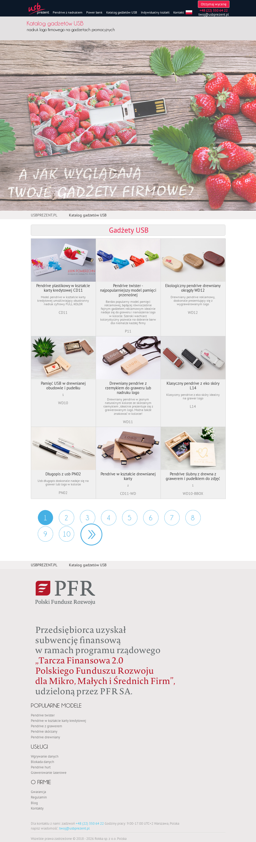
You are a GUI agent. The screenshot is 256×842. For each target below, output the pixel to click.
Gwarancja (38, 792)
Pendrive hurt (41, 767)
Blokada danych (42, 761)
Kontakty (37, 808)
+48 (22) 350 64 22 (90, 823)
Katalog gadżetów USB (121, 12)
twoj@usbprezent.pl (213, 14)
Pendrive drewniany (45, 737)
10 (66, 534)
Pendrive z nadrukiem (67, 12)
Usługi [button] (39, 747)
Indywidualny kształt (155, 12)
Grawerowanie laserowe (49, 772)
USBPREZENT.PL (44, 215)
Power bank (94, 12)
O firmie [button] (41, 782)
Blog (34, 803)
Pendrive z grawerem (46, 726)
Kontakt (178, 12)
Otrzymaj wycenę (214, 4)
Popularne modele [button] (56, 705)
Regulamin (39, 797)
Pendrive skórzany (44, 731)
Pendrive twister (43, 715)
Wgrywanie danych (44, 756)
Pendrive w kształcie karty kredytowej (58, 720)
